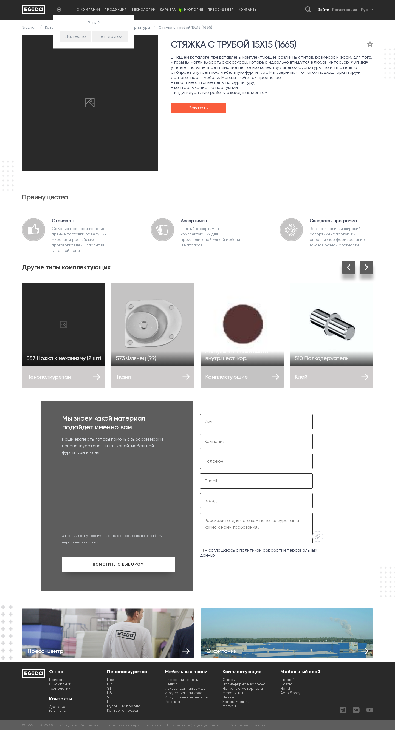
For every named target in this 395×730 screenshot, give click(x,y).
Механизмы (232, 693)
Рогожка (172, 701)
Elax (110, 679)
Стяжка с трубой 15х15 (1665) (184, 27)
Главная (30, 27)
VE (109, 697)
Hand (285, 688)
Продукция (116, 10)
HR (109, 684)
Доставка (58, 707)
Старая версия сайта (248, 725)
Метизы (229, 706)
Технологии (143, 10)
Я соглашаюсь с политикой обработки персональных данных (258, 553)
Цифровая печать (181, 679)
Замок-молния (235, 701)
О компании (88, 10)
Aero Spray (290, 693)
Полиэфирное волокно (244, 684)
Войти (323, 9)
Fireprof (287, 679)
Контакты (248, 10)
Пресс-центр (221, 10)
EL (109, 701)
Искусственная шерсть (186, 697)
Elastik (286, 684)
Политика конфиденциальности (194, 725)
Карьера (168, 10)
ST (109, 688)
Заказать (198, 107)
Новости (57, 679)
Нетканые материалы (242, 688)
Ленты (228, 697)
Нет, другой (110, 36)
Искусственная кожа (183, 693)
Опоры (228, 679)
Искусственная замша (185, 688)
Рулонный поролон (125, 706)
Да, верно (75, 36)
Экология (193, 10)
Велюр (171, 684)
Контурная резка (122, 710)
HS (109, 693)
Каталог (52, 27)
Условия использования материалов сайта (121, 725)
